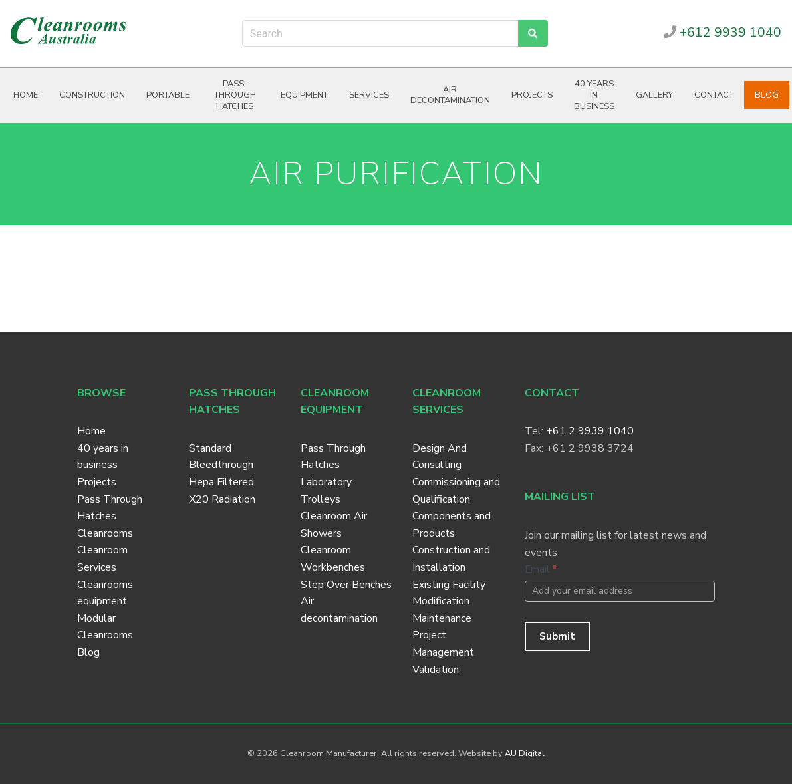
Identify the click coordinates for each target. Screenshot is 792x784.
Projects (532, 95)
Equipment (304, 95)
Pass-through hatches (235, 95)
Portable (168, 95)
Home (25, 95)
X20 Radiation (222, 499)
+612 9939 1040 (722, 32)
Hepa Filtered (221, 482)
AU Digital (525, 753)
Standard (210, 448)
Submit (557, 636)
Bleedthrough (221, 464)
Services (369, 95)
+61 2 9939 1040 (590, 431)
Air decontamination (450, 95)
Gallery (654, 95)
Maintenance (441, 618)
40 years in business (594, 95)
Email (541, 569)
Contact (713, 95)
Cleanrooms (105, 533)
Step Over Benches (346, 584)
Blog (767, 95)
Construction (92, 95)
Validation (435, 669)
